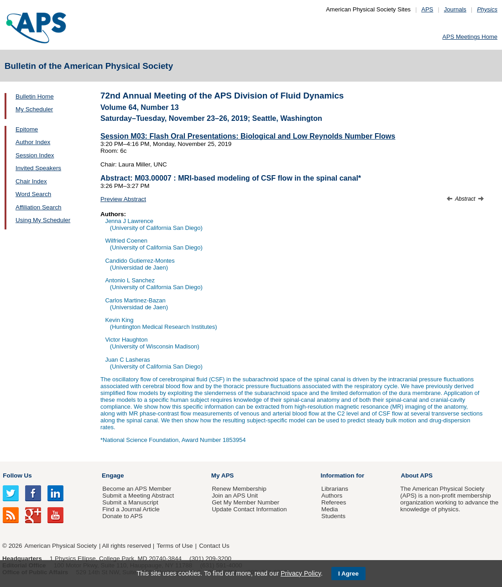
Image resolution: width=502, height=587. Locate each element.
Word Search (33, 194)
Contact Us (214, 545)
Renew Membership (239, 488)
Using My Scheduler (43, 220)
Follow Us (17, 475)
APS (427, 9)
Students (333, 516)
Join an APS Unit (235, 495)
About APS (417, 475)
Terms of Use (175, 545)
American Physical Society (61, 545)
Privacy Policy (301, 573)
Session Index (35, 155)
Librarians (334, 488)
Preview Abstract (123, 199)
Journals (455, 9)
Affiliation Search (39, 207)
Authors (331, 495)
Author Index (33, 142)
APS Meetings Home (469, 36)
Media (329, 509)
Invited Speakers (38, 168)
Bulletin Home (35, 96)
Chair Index (31, 181)
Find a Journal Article (130, 509)
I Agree (348, 573)
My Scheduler (34, 109)
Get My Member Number (245, 502)
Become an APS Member (136, 488)
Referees (333, 502)
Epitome (27, 129)
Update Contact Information (249, 509)
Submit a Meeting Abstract (138, 495)
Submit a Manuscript (130, 502)
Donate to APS (122, 516)
